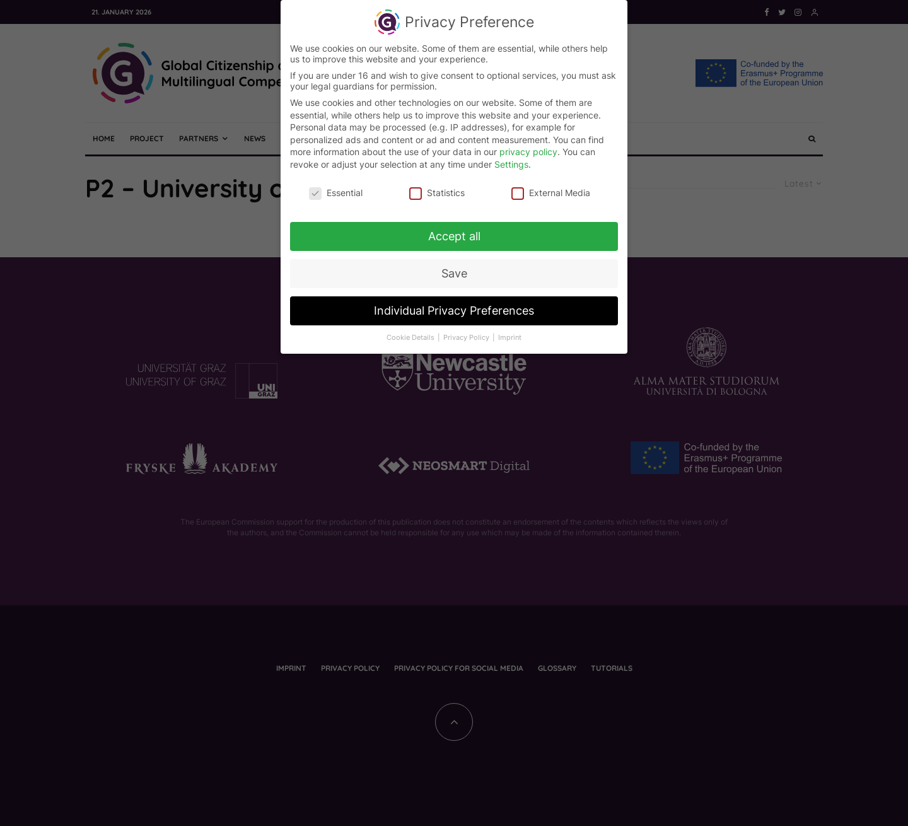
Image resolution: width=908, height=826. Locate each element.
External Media (550, 188)
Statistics (437, 188)
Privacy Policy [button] (467, 334)
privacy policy (528, 148)
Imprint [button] (509, 334)
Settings (511, 160)
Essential (336, 188)
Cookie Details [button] (411, 334)
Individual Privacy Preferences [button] (454, 306)
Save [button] (454, 270)
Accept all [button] (454, 233)
